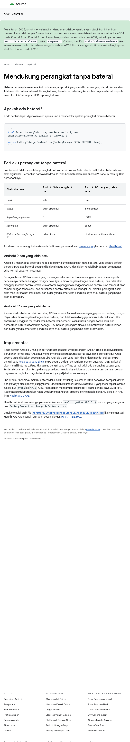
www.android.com (97, 714)
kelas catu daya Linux (31, 361)
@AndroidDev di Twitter (58, 704)
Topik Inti (31, 64)
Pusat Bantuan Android (100, 699)
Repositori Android (13, 699)
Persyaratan (10, 704)
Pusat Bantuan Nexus (99, 709)
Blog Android (53, 709)
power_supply (87, 246)
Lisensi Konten (93, 429)
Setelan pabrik (11, 720)
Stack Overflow (96, 725)
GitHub (7, 730)
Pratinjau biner (11, 714)
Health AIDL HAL (19, 395)
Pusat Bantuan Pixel (98, 704)
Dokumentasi (13, 14)
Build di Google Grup (57, 725)
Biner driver (10, 725)
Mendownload (11, 709)
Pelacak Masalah (96, 730)
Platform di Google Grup (58, 720)
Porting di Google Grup (58, 730)
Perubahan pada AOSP (24, 49)
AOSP (6, 64)
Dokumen (18, 64)
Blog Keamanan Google (58, 714)
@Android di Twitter (56, 699)
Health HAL (115, 246)
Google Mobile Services (100, 720)
